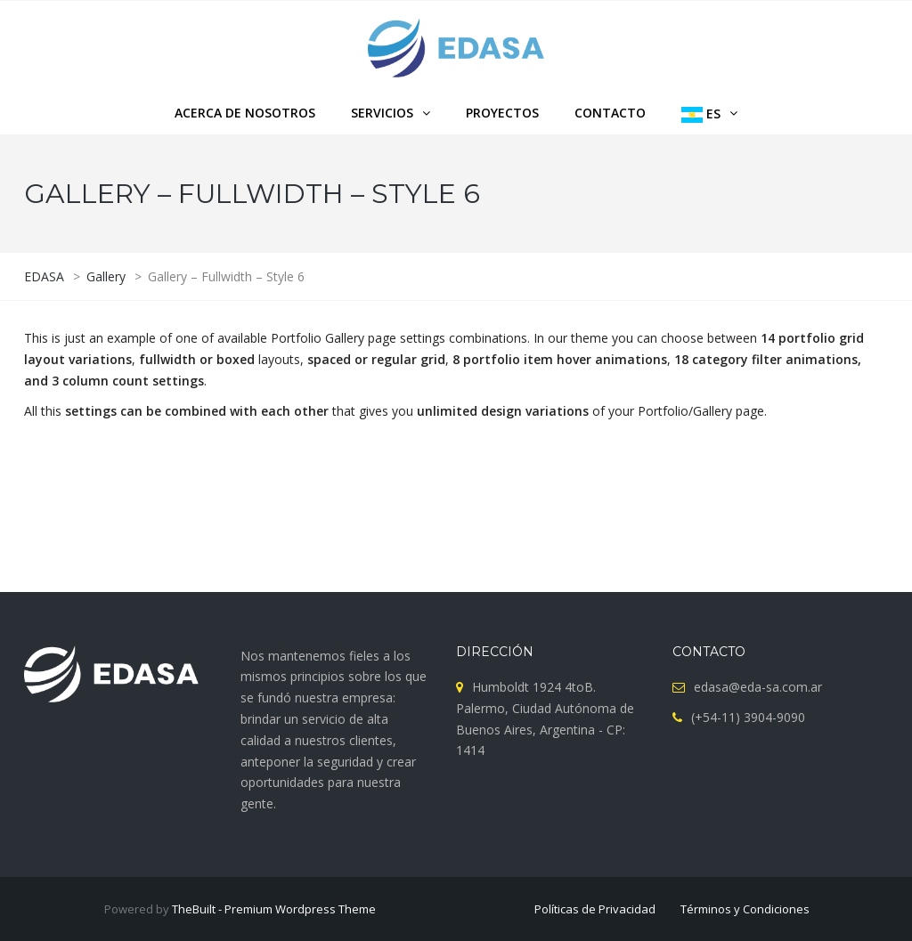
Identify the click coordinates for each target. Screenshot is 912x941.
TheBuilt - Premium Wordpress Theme (274, 909)
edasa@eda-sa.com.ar (758, 686)
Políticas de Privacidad (595, 909)
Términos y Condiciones (745, 909)
